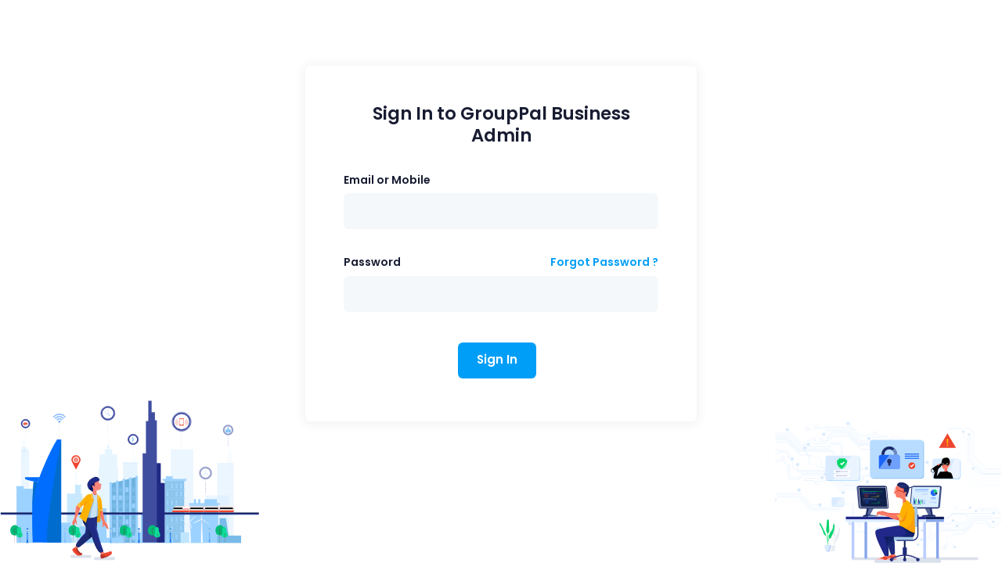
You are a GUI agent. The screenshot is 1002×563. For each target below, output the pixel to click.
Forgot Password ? (604, 262)
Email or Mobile (387, 180)
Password (372, 262)
